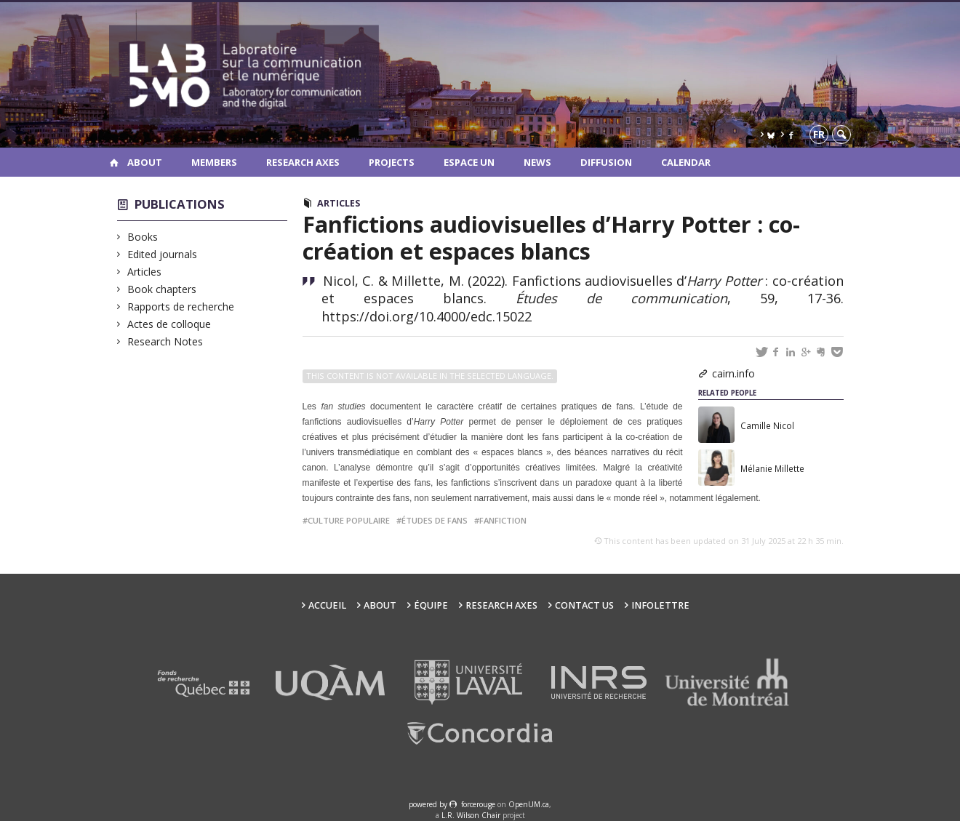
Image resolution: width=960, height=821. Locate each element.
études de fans (434, 520)
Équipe (431, 605)
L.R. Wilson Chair (470, 815)
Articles (144, 272)
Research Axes (303, 162)
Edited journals (162, 254)
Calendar (686, 162)
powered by (429, 804)
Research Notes (165, 341)
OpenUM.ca (528, 804)
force (478, 804)
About (144, 162)
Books (143, 237)
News (537, 162)
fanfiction (503, 520)
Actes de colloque (169, 324)
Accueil (327, 605)
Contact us (584, 605)
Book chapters (162, 289)
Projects (392, 162)
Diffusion (606, 162)
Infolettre (660, 605)
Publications (180, 204)
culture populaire (349, 520)
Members (214, 162)
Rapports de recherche (181, 306)
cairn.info (733, 373)
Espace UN (469, 162)
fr (819, 134)
